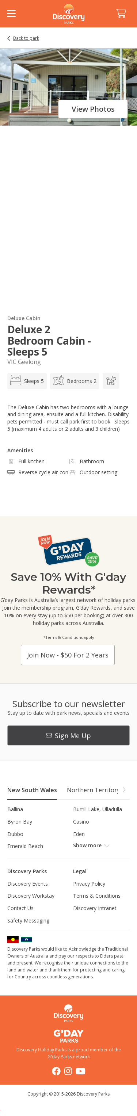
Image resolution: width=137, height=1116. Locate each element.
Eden (79, 834)
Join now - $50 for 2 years (68, 655)
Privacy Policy (89, 883)
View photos (93, 109)
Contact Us (20, 908)
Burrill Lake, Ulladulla (97, 809)
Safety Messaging (28, 920)
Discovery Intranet (95, 908)
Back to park (26, 38)
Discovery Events (27, 883)
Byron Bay (19, 821)
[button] (124, 789)
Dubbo (15, 834)
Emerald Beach (25, 846)
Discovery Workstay (30, 895)
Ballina (15, 809)
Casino (81, 821)
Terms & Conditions (97, 895)
